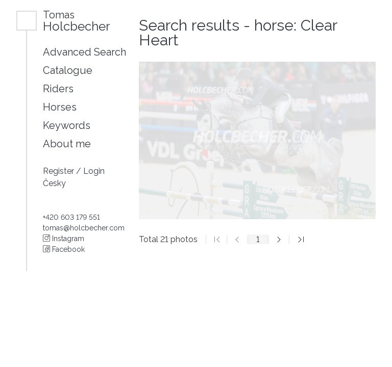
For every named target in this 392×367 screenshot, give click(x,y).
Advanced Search (84, 52)
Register (59, 171)
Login (94, 171)
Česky (54, 183)
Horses (60, 107)
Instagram (63, 238)
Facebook (64, 249)
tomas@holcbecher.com (84, 228)
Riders (58, 89)
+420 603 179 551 (71, 217)
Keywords (66, 125)
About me (67, 144)
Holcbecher (76, 21)
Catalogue (67, 70)
